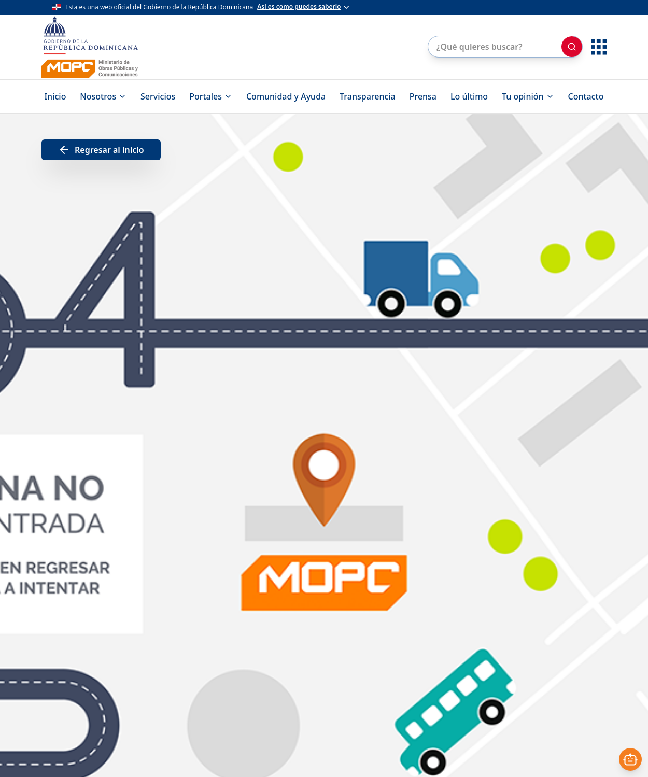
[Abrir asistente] (630, 759)
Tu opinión (528, 96)
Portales (210, 96)
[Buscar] (571, 46)
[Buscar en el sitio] (493, 46)
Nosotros (103, 96)
